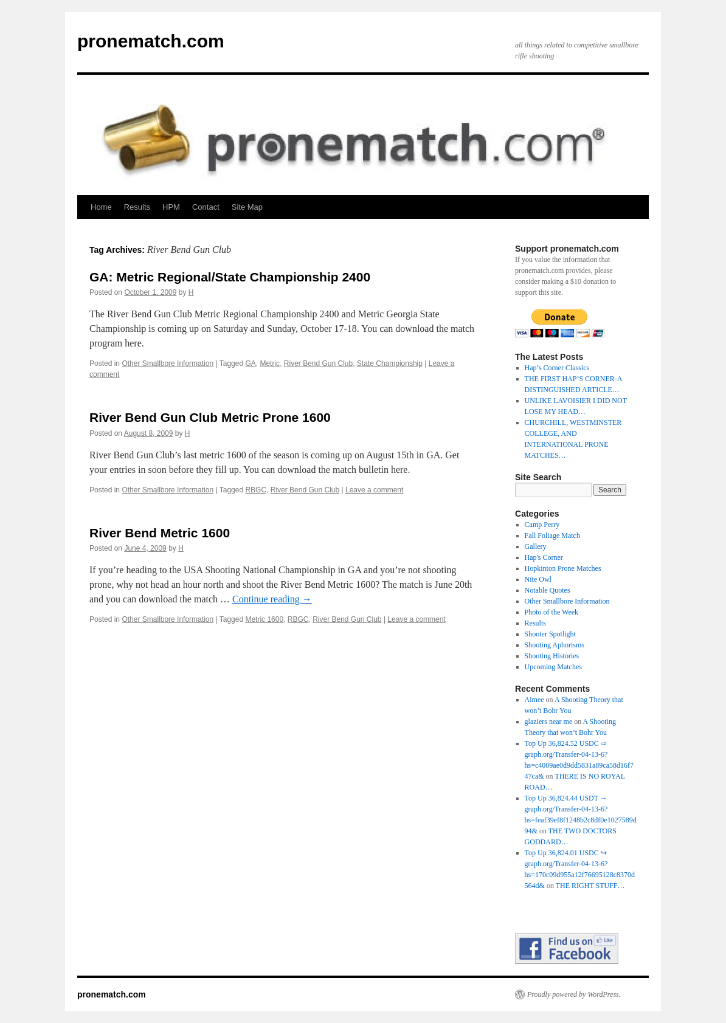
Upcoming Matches (553, 667)
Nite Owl (538, 579)
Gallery (536, 546)
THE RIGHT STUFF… (590, 885)
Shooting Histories (552, 656)
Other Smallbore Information (167, 363)
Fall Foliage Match (552, 535)
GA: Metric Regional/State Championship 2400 (229, 277)
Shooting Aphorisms (554, 645)
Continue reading (272, 599)
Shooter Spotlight (550, 634)
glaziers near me (549, 721)
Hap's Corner (544, 557)
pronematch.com (150, 41)
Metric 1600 (264, 619)
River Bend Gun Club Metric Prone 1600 (210, 417)
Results (137, 207)
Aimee (534, 699)
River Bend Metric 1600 (159, 533)
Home (101, 207)
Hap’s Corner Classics (557, 367)
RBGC (255, 490)
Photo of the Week (551, 612)
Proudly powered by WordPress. (574, 994)
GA (250, 363)
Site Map (247, 207)
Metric (270, 363)
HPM (171, 207)
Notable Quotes (547, 590)
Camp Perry (542, 524)
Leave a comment (374, 490)
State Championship (390, 363)
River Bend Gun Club (318, 363)
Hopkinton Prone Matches (563, 568)
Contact (206, 207)
